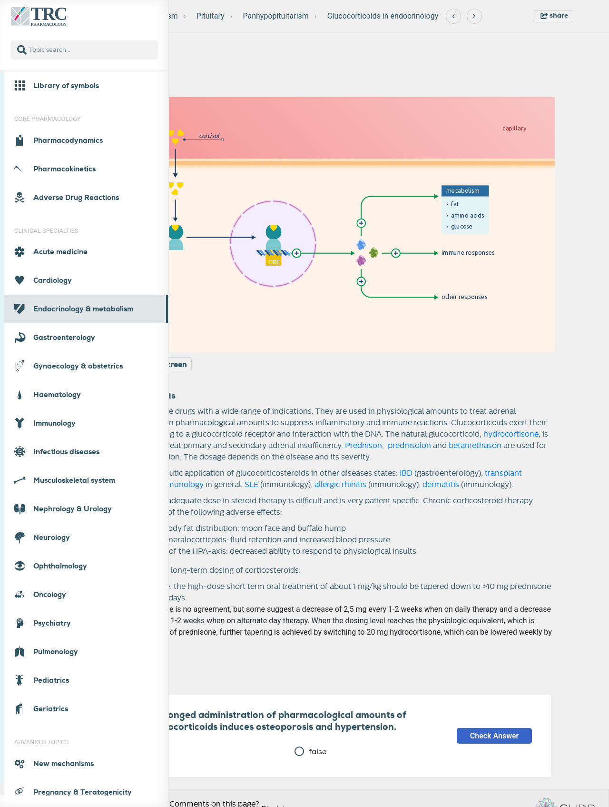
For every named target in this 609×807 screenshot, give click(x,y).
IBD (406, 473)
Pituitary (210, 15)
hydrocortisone (511, 434)
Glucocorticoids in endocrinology (383, 15)
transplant (503, 473)
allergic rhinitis (340, 484)
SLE (251, 484)
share (554, 15)
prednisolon (408, 445)
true (139, 752)
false (310, 752)
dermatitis (440, 484)
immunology (181, 484)
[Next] (474, 16)
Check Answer (494, 735)
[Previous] (453, 16)
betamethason (475, 445)
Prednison (363, 445)
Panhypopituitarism (275, 15)
